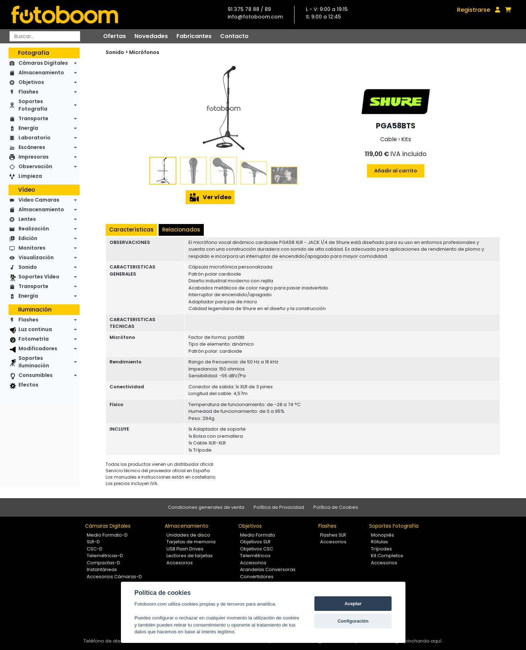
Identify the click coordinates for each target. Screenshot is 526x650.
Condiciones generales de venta (206, 507)
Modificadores (37, 348)
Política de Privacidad (279, 507)
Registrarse (473, 10)
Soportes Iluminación (33, 362)
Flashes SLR (333, 535)
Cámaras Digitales (43, 62)
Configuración (353, 621)
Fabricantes (194, 36)
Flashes (28, 91)
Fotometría (33, 338)
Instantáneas (102, 569)
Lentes (27, 219)
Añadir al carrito (395, 170)
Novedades (151, 36)
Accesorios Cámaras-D (114, 576)
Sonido (27, 267)
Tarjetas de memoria (191, 541)
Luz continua (35, 329)
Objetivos (31, 82)
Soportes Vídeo (38, 276)
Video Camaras (38, 199)
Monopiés (382, 535)
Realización (33, 228)
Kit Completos (387, 555)
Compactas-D (103, 562)
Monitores (32, 247)
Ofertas (114, 36)
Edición (27, 238)
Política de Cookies (335, 507)
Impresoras (33, 156)
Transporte (33, 118)
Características (131, 229)
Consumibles (35, 375)
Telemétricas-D (105, 555)
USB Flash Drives (184, 548)
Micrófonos (144, 52)
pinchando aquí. (423, 641)
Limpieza (30, 176)
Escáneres (31, 147)
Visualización (36, 257)
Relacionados (181, 229)
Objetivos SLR (255, 541)
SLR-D (93, 541)
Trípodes (381, 548)
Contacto (234, 36)
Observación (35, 166)
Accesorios (179, 562)
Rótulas (379, 541)
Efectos (28, 384)
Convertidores (256, 576)
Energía (28, 128)
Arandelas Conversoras (268, 569)
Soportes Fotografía (32, 105)
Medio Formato (257, 535)
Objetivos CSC (256, 548)
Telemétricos (255, 555)
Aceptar (353, 603)
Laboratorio (34, 137)
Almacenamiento (41, 72)
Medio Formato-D (107, 535)
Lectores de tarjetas (189, 555)
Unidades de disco (188, 535)
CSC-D (94, 548)
